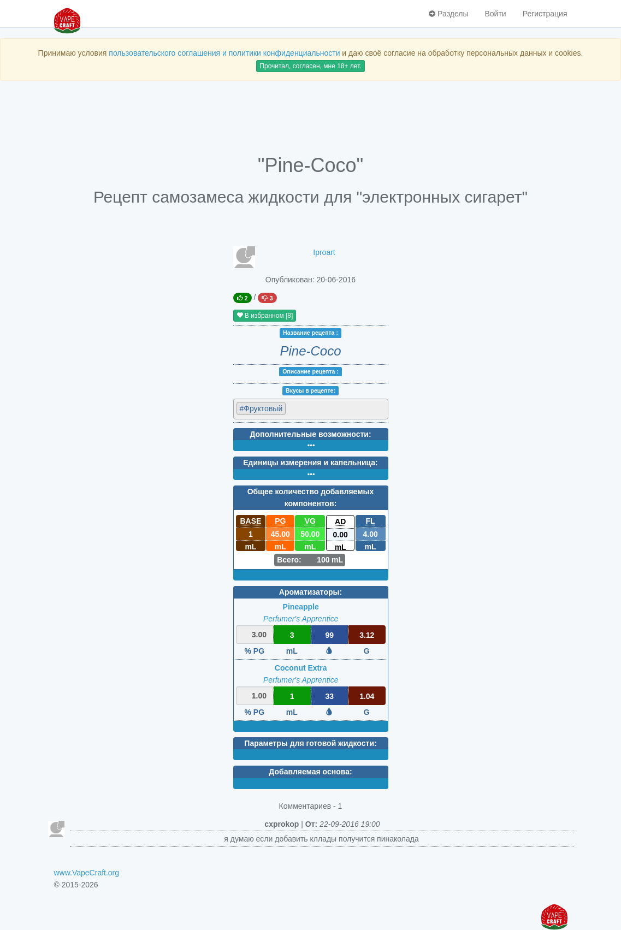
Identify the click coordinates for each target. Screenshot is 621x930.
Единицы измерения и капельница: (310, 462)
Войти (495, 13)
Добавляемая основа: (310, 771)
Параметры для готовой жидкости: (310, 743)
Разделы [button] (448, 13)
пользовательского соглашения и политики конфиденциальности (224, 53)
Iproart (324, 252)
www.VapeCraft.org (87, 872)
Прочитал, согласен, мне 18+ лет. (310, 66)
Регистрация (545, 13)
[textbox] (336, 408)
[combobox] (310, 409)
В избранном (264, 315)
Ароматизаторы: (310, 592)
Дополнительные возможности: (310, 434)
